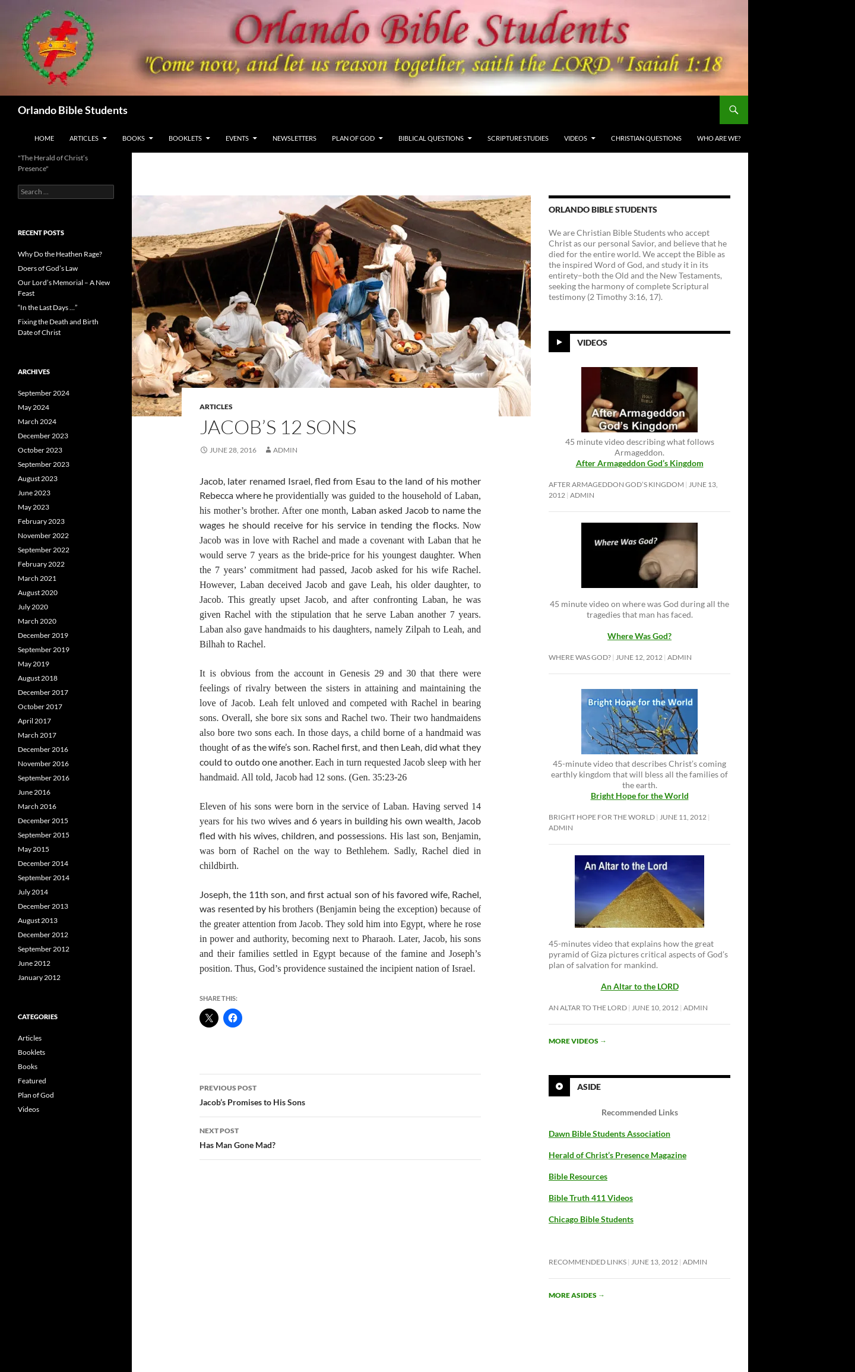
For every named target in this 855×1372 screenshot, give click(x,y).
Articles (84, 138)
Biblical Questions (431, 138)
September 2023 (43, 464)
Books (133, 138)
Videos (575, 138)
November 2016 (43, 763)
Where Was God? (580, 657)
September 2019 (43, 649)
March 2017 (37, 735)
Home (44, 138)
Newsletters (294, 138)
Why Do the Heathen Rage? (60, 253)
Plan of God (353, 138)
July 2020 (33, 606)
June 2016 (34, 792)
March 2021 (37, 578)
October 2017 (40, 706)
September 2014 (43, 877)
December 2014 (43, 863)
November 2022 (43, 535)
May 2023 (33, 506)
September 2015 (43, 834)
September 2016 (43, 777)
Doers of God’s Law (48, 268)
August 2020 (38, 592)
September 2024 (43, 392)
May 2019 (33, 663)
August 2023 (38, 478)
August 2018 (38, 678)
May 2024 (33, 407)
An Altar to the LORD (588, 1007)
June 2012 (34, 963)
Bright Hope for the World (602, 817)
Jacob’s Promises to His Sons (340, 1094)
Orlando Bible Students (73, 109)
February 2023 (41, 521)
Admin (285, 449)
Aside (589, 1087)
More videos (578, 1040)
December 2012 (43, 934)
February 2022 (41, 563)
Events (237, 138)
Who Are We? (718, 138)
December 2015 (43, 820)
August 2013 (38, 920)
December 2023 (43, 435)
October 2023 (40, 449)
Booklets (185, 138)
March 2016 (37, 806)
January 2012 (39, 977)
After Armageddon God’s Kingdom (640, 463)
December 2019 (43, 635)
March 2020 (37, 621)
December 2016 (43, 749)
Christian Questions (646, 138)
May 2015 (33, 849)
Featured (32, 1080)
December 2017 (43, 692)
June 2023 (34, 492)
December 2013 (43, 906)
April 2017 (34, 720)
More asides (577, 1295)
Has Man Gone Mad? (340, 1137)
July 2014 (33, 891)
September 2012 (43, 948)
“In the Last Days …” (47, 307)
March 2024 (37, 421)
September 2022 (43, 549)
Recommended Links (587, 1261)
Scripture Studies (518, 138)
